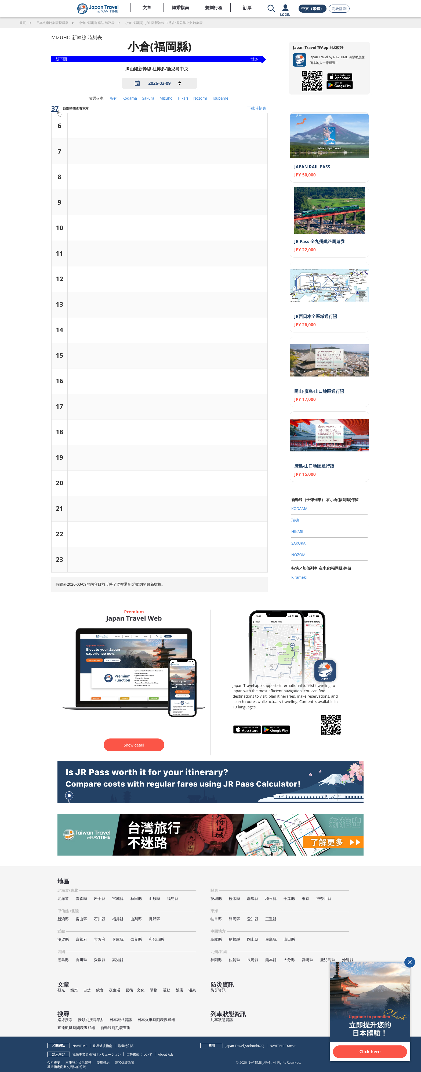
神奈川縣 (323, 898)
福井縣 (118, 918)
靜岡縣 (234, 918)
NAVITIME (79, 1046)
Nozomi (200, 98)
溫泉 (192, 990)
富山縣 (81, 918)
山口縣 (289, 939)
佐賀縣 (234, 959)
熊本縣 (271, 959)
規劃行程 (213, 7)
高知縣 (118, 959)
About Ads (165, 1054)
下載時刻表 (256, 108)
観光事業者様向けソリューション (96, 1054)
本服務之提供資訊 (78, 1062)
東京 (305, 898)
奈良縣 (136, 939)
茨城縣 (216, 898)
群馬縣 (252, 898)
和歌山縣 (156, 939)
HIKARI (297, 531)
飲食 (100, 990)
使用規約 (103, 1062)
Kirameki (299, 577)
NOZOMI (299, 554)
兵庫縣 (118, 939)
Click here (370, 1052)
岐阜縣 (216, 918)
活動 (166, 990)
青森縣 (81, 898)
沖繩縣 (347, 959)
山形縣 (154, 898)
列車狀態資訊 (221, 1019)
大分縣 (289, 959)
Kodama (129, 98)
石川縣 (99, 918)
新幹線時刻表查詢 (115, 1027)
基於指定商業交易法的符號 (66, 1066)
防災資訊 (218, 990)
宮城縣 (118, 898)
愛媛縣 (99, 959)
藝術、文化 (135, 990)
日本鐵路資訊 (121, 1019)
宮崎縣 (307, 959)
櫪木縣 (234, 898)
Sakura (148, 98)
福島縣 (172, 898)
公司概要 (53, 1062)
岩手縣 (99, 898)
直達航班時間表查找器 (76, 1027)
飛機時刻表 (126, 1046)
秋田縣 (136, 898)
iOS (260, 1046)
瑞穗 (295, 520)
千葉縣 (289, 898)
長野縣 (154, 918)
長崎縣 (252, 959)
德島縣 (63, 959)
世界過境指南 (102, 1046)
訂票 (247, 7)
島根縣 (234, 939)
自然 (87, 990)
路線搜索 (64, 1019)
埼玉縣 (271, 898)
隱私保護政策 (124, 1062)
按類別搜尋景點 (91, 1019)
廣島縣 (271, 939)
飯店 (179, 990)
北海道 (63, 898)
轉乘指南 (180, 7)
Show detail (134, 745)
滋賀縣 (63, 939)
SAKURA (298, 543)
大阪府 (99, 939)
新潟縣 (63, 918)
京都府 (81, 939)
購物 (153, 990)
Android (251, 1046)
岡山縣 (252, 939)
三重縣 (271, 918)
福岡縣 (216, 959)
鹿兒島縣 (327, 959)
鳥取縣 (216, 939)
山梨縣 (136, 918)
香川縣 (81, 959)
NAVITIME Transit (283, 1046)
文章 (147, 7)
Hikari (183, 98)
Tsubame (220, 98)
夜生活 (114, 990)
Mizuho (165, 98)
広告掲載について (139, 1054)
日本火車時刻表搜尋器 (156, 1019)
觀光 (61, 990)
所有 (113, 98)
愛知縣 (252, 918)
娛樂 (74, 990)
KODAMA (299, 508)
